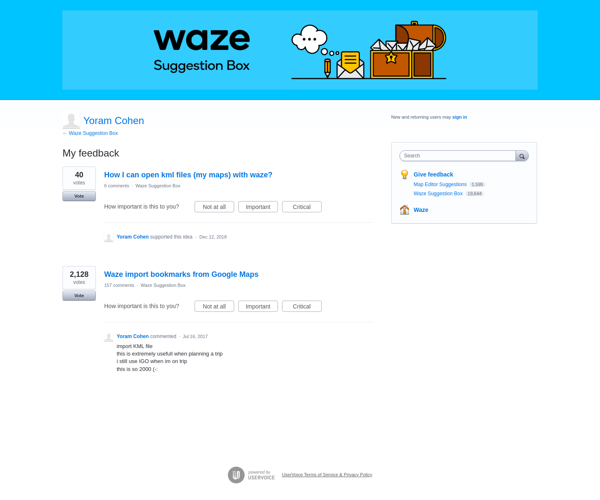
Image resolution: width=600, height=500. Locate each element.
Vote (79, 196)
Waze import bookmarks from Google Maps (181, 274)
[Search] (522, 155)
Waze (421, 209)
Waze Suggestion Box (157, 185)
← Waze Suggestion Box (90, 133)
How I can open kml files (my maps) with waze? (188, 175)
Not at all (218, 208)
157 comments (119, 285)
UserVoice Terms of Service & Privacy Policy (327, 474)
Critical (307, 208)
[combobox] (460, 156)
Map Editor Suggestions (441, 184)
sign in (459, 116)
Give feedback (433, 174)
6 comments (116, 185)
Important (262, 208)
